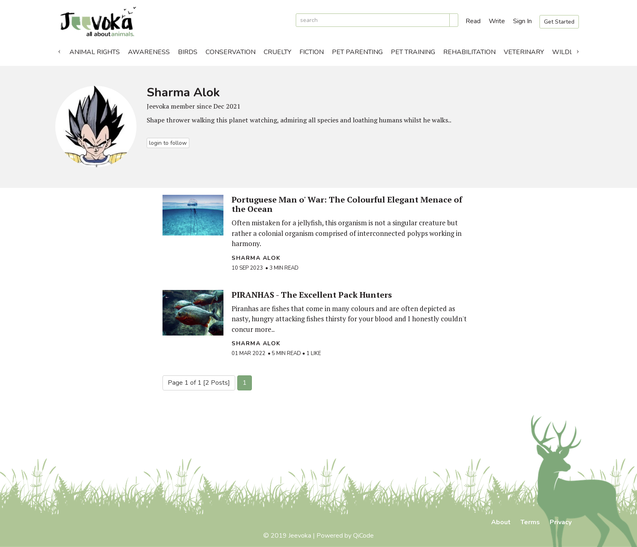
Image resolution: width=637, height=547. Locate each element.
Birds (187, 52)
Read (473, 21)
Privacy (561, 522)
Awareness (149, 52)
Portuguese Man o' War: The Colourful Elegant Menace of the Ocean (347, 204)
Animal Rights (94, 52)
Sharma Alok (256, 258)
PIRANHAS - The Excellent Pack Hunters (312, 294)
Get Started (559, 22)
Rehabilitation (469, 52)
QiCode (363, 535)
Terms (530, 522)
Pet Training (413, 52)
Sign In (522, 21)
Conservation (231, 52)
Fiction (311, 52)
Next (578, 50)
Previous (59, 50)
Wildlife (567, 52)
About (501, 522)
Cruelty (277, 52)
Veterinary (524, 52)
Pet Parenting (357, 52)
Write (497, 21)
